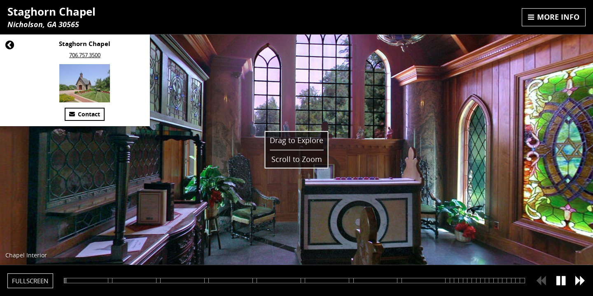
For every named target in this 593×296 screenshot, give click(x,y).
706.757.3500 (84, 55)
